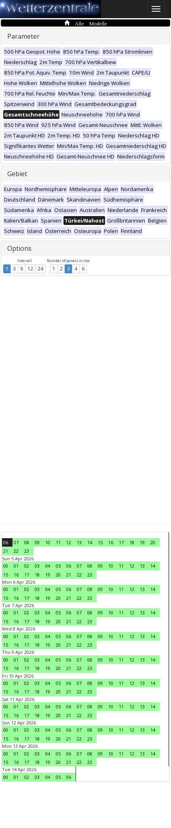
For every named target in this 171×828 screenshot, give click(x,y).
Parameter (23, 36)
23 (26, 551)
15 (100, 542)
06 (5, 542)
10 (47, 542)
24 (40, 268)
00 (5, 566)
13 (79, 542)
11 (58, 542)
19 (142, 542)
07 (16, 542)
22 (16, 551)
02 (26, 566)
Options (19, 248)
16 (110, 542)
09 (37, 542)
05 (58, 566)
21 (5, 551)
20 (152, 542)
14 (89, 542)
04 (47, 566)
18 (131, 542)
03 (37, 566)
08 (26, 542)
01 (16, 566)
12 (30, 268)
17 (121, 542)
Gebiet (17, 173)
